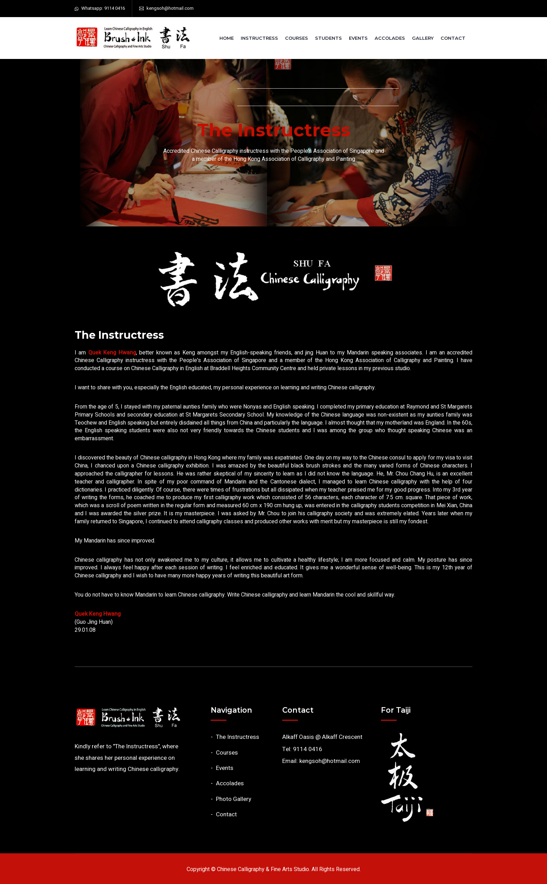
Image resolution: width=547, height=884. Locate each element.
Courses (296, 38)
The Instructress (237, 737)
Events (358, 38)
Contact (453, 38)
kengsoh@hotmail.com (170, 8)
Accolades (390, 38)
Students (328, 38)
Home (226, 38)
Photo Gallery (233, 799)
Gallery (423, 38)
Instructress (259, 38)
